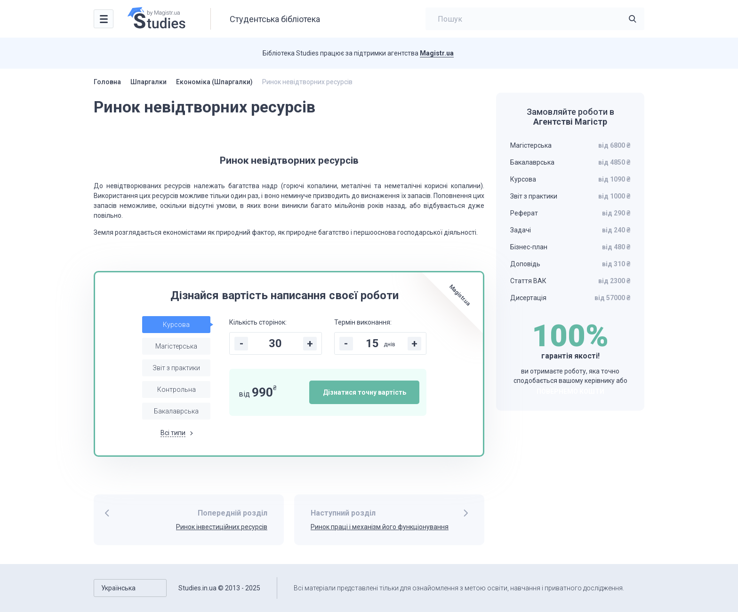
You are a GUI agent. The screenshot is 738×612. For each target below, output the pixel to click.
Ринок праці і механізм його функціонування (380, 527)
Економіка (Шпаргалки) (214, 82)
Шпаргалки (148, 82)
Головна (107, 82)
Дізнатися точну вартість (364, 392)
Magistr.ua (437, 53)
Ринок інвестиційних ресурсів (221, 527)
